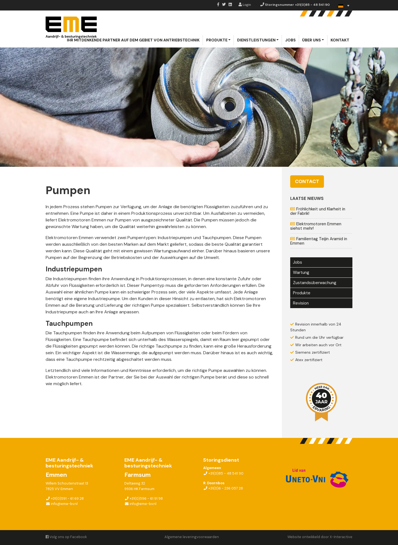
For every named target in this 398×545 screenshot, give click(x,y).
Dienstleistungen (256, 40)
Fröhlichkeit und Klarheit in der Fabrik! (317, 211)
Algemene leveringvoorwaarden (191, 537)
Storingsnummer (295, 4)
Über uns (311, 40)
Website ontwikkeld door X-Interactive (319, 537)
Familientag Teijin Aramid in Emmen (318, 241)
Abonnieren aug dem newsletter (309, 499)
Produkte (216, 40)
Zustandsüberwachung (314, 282)
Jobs (290, 40)
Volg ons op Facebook (66, 537)
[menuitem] (343, 5)
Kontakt (340, 40)
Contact (307, 181)
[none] (343, 5)
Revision (301, 303)
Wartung (301, 272)
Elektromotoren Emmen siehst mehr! (315, 226)
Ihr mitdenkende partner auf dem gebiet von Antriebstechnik (133, 40)
